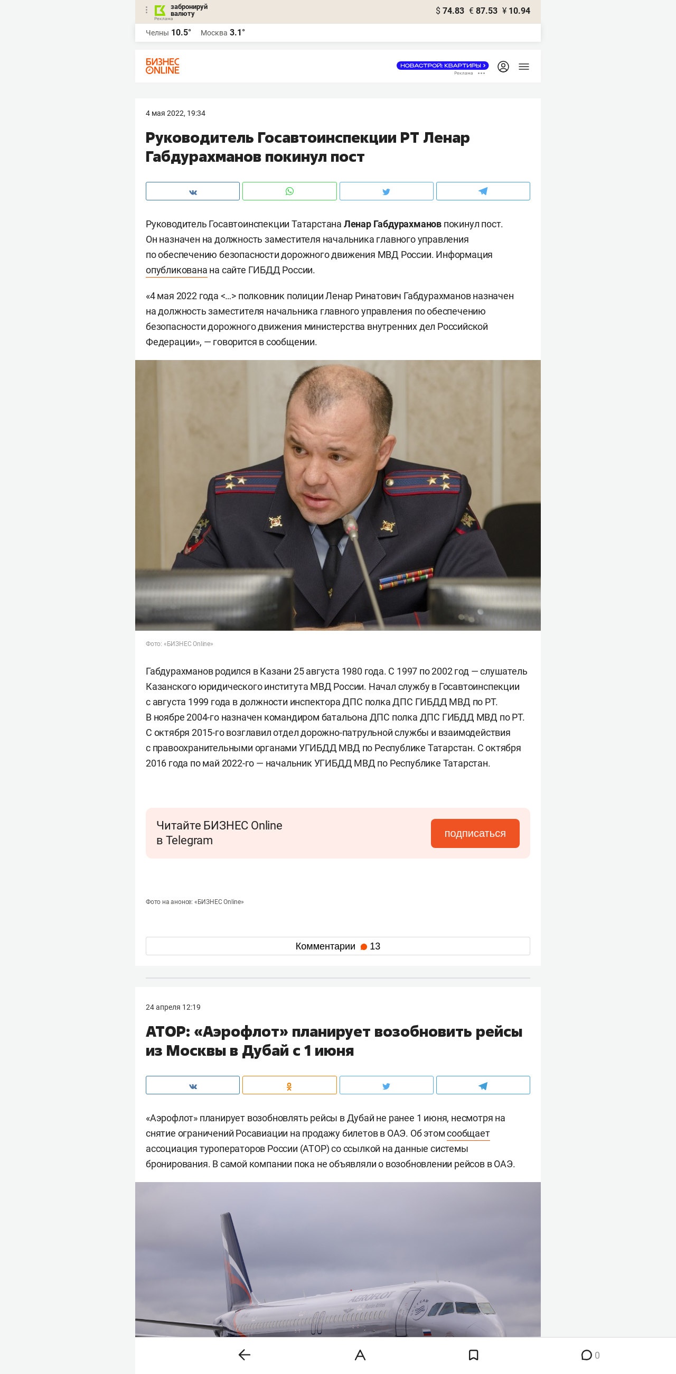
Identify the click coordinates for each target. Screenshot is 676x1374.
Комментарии (338, 946)
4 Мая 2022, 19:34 (175, 113)
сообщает (468, 1133)
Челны (157, 33)
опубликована (177, 269)
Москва (214, 33)
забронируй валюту (189, 10)
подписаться (475, 833)
